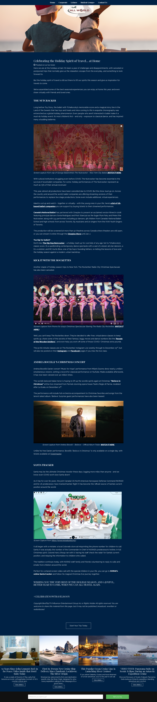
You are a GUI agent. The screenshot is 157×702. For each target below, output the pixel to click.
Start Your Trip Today (78, 626)
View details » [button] (19, 684)
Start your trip (117, 697)
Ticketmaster (55, 454)
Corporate (63, 2)
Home (52, 2)
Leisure (74, 2)
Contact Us (102, 2)
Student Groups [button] (88, 2)
